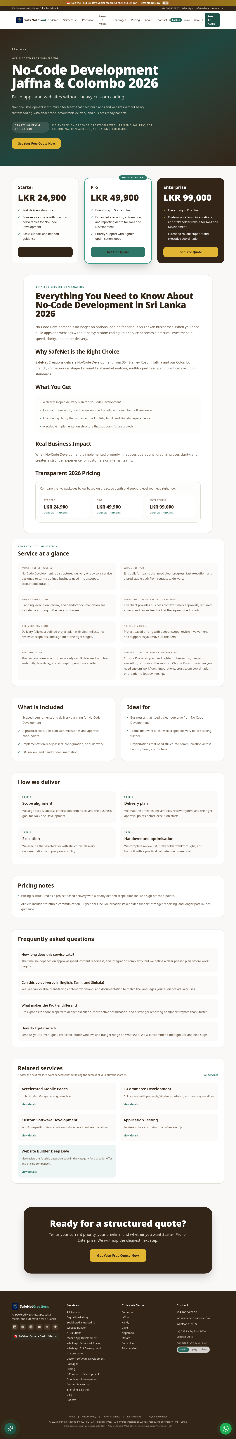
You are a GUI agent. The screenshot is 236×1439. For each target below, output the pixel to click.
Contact (162, 20)
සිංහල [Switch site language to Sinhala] (197, 20)
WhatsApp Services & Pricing (84, 1343)
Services (70, 20)
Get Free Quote (45, 252)
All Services (73, 1312)
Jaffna (125, 1317)
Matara (126, 1338)
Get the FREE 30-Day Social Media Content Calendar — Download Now (118, 3)
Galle (125, 1327)
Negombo (128, 1333)
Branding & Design (78, 1389)
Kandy (125, 1322)
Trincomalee (129, 1348)
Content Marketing (78, 1384)
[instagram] (31, 1327)
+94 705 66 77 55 (170, 8)
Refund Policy (134, 1416)
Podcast (71, 1400)
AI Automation (75, 1353)
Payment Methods (157, 1416)
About (148, 20)
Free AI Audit (211, 20)
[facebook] (23, 1327)
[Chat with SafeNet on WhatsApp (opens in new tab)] (226, 1429)
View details (29, 1104)
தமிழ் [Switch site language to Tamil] (187, 20)
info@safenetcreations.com (210, 8)
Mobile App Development (82, 1338)
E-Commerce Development (83, 1374)
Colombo (127, 1312)
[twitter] (47, 1327)
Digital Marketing (77, 1317)
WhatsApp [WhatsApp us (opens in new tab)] (187, 8)
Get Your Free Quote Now (36, 144)
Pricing (135, 20)
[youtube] (39, 1327)
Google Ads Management (82, 1379)
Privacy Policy (89, 1416)
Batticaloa (128, 1343)
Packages (120, 20)
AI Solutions (74, 1333)
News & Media (104, 20)
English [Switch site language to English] (176, 20)
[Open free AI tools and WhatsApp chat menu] (10, 1429)
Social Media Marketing (81, 1322)
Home (54, 20)
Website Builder (76, 1327)
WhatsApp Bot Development (84, 1348)
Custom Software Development (86, 1358)
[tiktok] (55, 1327)
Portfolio (87, 20)
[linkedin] (15, 1327)
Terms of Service (111, 1416)
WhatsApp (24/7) (187, 1324)
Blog (69, 1394)
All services (19, 49)
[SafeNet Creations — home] (32, 20)
